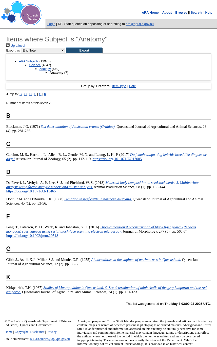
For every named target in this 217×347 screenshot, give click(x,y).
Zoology (45, 69)
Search (196, 12)
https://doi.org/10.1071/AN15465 (31, 191)
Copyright (21, 332)
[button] (84, 50)
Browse (181, 12)
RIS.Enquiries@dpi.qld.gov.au (50, 339)
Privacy (51, 332)
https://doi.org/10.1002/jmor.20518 (32, 236)
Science (35, 65)
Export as (13, 50)
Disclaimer (37, 332)
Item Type (119, 86)
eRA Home (150, 12)
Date (132, 86)
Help (208, 12)
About (167, 12)
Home (8, 332)
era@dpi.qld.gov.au (140, 24)
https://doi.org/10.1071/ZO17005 (117, 159)
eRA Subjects (28, 61)
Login (51, 24)
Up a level (15, 45)
